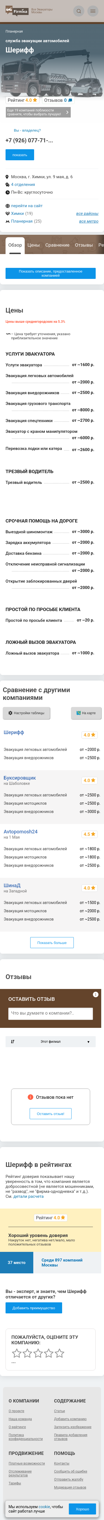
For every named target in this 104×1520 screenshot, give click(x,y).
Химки (17, 213)
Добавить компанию (70, 1419)
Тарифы (15, 1483)
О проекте (16, 1411)
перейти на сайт (27, 205)
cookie (44, 1507)
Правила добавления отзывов (70, 1437)
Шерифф (14, 732)
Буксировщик (20, 778)
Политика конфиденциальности (26, 1437)
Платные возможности (27, 1463)
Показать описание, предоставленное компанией (50, 273)
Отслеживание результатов (20, 1473)
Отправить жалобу (68, 1479)
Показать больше (52, 943)
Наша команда (20, 1419)
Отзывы (84, 245)
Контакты (61, 1463)
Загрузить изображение (73, 1427)
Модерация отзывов (70, 1487)
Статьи (59, 1411)
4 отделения (23, 184)
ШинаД (12, 885)
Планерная (22, 221)
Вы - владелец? (27, 130)
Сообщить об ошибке (70, 1471)
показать (19, 155)
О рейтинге (17, 1427)
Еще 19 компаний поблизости (38, 112)
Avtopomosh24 (20, 831)
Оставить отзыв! (50, 1114)
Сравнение (57, 245)
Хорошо (82, 1509)
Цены (33, 245)
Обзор (15, 245)
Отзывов (55, 100)
